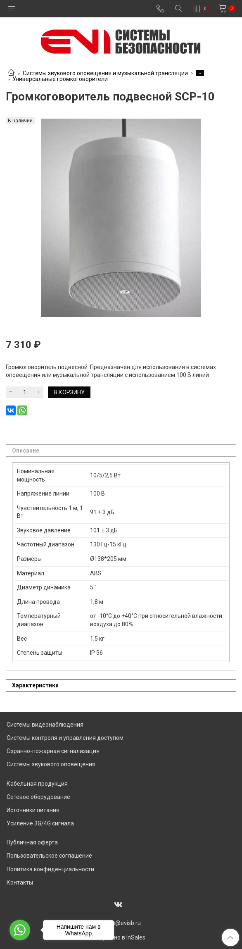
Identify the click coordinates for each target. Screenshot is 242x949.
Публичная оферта (32, 842)
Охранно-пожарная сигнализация (53, 751)
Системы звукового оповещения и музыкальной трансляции (105, 73)
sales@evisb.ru (121, 923)
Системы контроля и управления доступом (65, 737)
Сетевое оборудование (38, 797)
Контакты (20, 882)
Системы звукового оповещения (51, 764)
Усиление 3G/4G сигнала (40, 823)
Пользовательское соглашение (49, 855)
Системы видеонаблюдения (45, 724)
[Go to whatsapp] (19, 930)
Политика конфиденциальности (50, 869)
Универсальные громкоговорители (60, 79)
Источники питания (33, 810)
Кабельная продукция (37, 783)
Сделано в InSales (121, 937)
